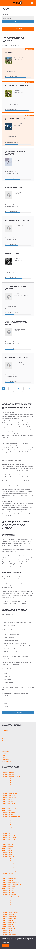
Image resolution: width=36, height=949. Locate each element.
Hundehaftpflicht (6, 759)
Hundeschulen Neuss (7, 890)
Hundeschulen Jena (7, 848)
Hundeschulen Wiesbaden (9, 934)
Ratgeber (4, 753)
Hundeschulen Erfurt (7, 810)
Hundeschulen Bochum (8, 782)
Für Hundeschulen (7, 761)
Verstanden (5, 945)
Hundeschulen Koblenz (8, 856)
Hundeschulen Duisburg (8, 803)
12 (16, 393)
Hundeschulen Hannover (8, 835)
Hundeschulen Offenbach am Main (11, 896)
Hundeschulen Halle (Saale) (9, 829)
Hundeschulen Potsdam (8, 907)
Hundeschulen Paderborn (9, 903)
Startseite (4, 739)
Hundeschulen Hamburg (8, 831)
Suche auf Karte (6, 743)
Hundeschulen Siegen (7, 924)
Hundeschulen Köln (7, 860)
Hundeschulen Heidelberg (9, 837)
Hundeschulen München (8, 886)
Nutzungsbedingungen (8, 732)
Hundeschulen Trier (7, 930)
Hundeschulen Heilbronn (8, 839)
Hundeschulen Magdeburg (9, 871)
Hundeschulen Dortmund (9, 799)
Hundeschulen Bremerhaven (9, 793)
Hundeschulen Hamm (7, 833)
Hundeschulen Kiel (7, 854)
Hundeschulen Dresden (8, 801)
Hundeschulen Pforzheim (8, 905)
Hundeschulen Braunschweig (9, 789)
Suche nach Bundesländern (9, 745)
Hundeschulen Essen (7, 814)
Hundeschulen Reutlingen (9, 918)
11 (12, 393)
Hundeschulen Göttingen (8, 825)
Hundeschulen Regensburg (9, 914)
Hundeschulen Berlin (7, 778)
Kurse (3, 755)
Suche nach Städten (7, 747)
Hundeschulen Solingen (8, 926)
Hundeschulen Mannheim (9, 878)
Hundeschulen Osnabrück (9, 900)
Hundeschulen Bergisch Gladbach (11, 776)
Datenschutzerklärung (8, 734)
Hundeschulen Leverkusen (9, 865)
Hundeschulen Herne (7, 844)
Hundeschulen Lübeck (8, 869)
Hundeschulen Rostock (8, 920)
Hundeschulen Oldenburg (9, 898)
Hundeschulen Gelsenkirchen (10, 822)
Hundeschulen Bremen (8, 791)
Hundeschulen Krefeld (8, 858)
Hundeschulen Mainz (7, 873)
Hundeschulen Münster (8, 888)
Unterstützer (5, 751)
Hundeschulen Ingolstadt (8, 846)
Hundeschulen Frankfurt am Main (11, 816)
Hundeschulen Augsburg (8, 774)
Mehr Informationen (16, 945)
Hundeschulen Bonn (7, 785)
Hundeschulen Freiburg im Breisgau (11, 818)
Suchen (18, 21)
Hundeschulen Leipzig (8, 863)
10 (7, 393)
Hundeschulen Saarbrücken (9, 922)
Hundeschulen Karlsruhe (8, 850)
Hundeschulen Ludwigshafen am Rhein (12, 867)
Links (3, 757)
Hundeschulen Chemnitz (8, 795)
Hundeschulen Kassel (7, 852)
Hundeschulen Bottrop (8, 787)
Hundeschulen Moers (7, 880)
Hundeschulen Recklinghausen (10, 912)
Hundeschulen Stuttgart (8, 928)
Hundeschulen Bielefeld (8, 780)
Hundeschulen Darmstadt (9, 797)
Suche (3, 741)
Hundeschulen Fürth (7, 820)
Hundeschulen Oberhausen (9, 894)
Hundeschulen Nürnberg (8, 892)
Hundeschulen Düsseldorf (9, 808)
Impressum (5, 730)
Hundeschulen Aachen (8, 772)
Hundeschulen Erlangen (8, 812)
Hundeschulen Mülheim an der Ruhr (11, 884)
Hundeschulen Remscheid (9, 916)
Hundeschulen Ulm (7, 932)
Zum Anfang (18, 712)
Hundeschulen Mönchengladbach (11, 882)
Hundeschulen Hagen (7, 827)
